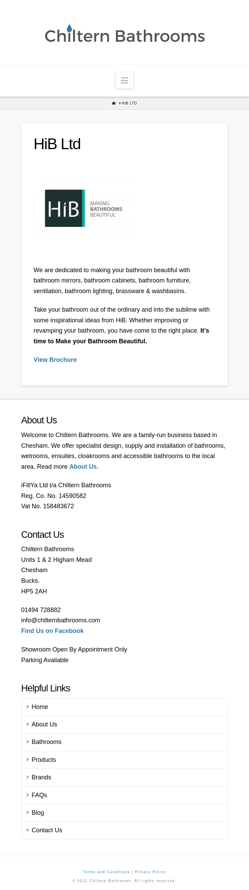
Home (40, 706)
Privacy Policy (150, 872)
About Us (44, 724)
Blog (38, 812)
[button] (124, 81)
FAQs (39, 795)
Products (44, 759)
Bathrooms (47, 741)
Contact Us (47, 830)
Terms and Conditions (106, 872)
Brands (41, 777)
